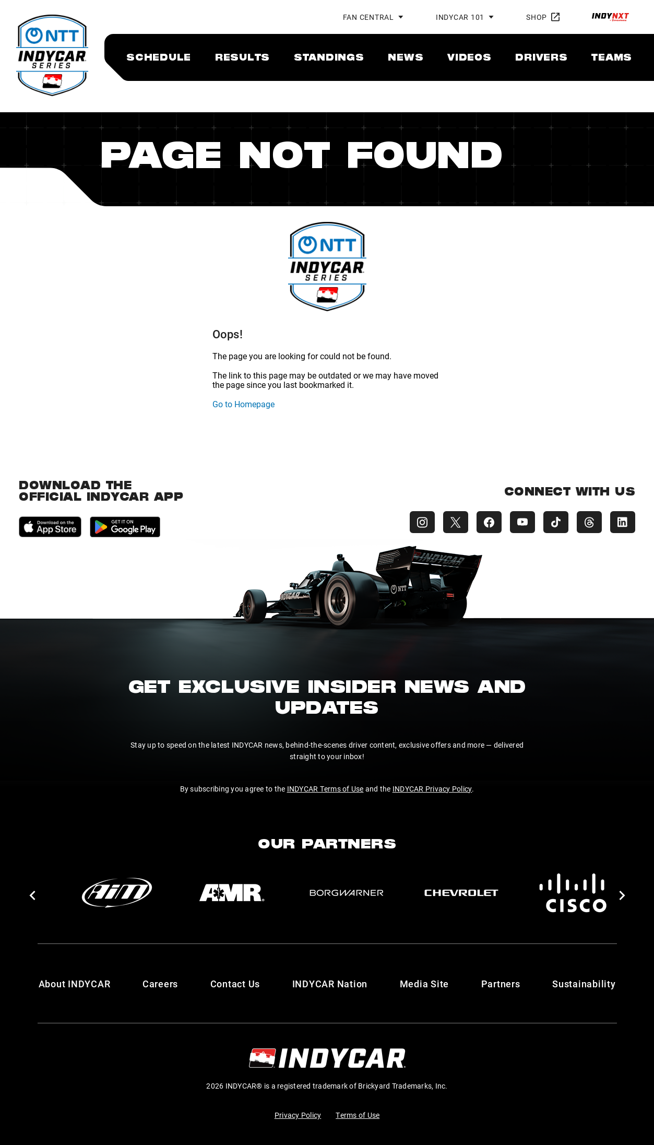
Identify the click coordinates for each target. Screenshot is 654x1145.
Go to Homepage (243, 403)
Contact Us (235, 983)
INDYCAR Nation (330, 983)
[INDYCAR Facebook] (489, 522)
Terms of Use (357, 1115)
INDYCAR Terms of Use (325, 789)
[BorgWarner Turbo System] (346, 892)
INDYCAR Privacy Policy (432, 789)
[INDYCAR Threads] (589, 522)
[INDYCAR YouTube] (522, 522)
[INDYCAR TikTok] (555, 522)
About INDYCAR (75, 983)
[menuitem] (158, 57)
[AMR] (232, 892)
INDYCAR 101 (460, 17)
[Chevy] (461, 892)
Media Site (424, 983)
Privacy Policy (298, 1115)
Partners (500, 983)
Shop (543, 17)
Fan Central (368, 17)
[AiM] (117, 892)
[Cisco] (576, 892)
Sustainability (584, 983)
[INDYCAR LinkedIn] (622, 522)
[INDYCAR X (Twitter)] (455, 522)
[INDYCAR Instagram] (422, 522)
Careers (160, 983)
